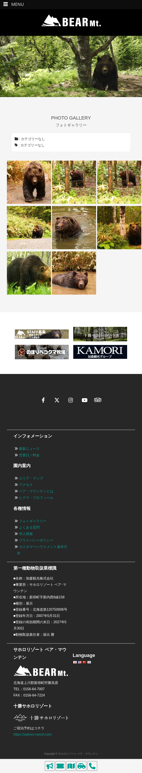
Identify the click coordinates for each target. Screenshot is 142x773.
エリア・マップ (31, 478)
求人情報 (26, 534)
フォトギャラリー (33, 521)
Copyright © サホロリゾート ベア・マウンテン (71, 753)
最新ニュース (29, 448)
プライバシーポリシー (36, 540)
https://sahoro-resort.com (32, 734)
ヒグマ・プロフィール (36, 498)
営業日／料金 (29, 455)
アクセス (26, 485)
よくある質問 (29, 527)
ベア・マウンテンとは (36, 491)
